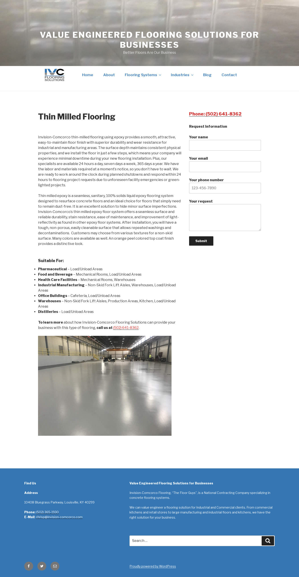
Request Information (208, 126)
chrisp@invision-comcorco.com (59, 517)
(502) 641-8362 (126, 328)
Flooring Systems (143, 75)
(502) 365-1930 (47, 512)
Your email (225, 164)
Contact (229, 75)
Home (87, 75)
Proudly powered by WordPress (152, 566)
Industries (182, 75)
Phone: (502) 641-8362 (215, 114)
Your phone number (225, 185)
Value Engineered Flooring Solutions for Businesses (149, 40)
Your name (225, 143)
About (109, 75)
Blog (207, 75)
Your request (225, 215)
